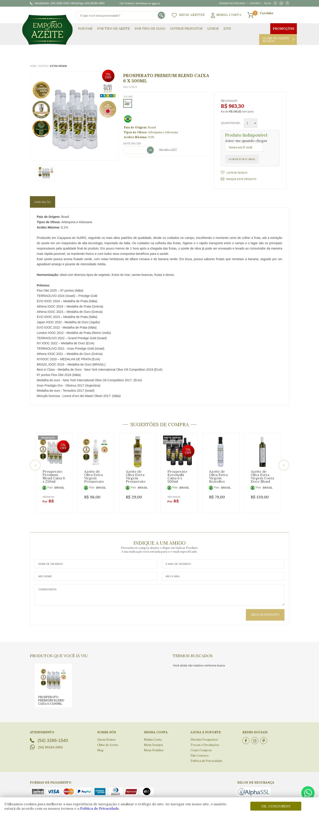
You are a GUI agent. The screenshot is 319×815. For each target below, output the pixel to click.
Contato (255, 3)
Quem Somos (106, 734)
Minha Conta (228, 15)
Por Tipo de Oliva (150, 29)
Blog (267, 3)
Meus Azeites (192, 15)
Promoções (283, 29)
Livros (213, 29)
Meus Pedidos (153, 745)
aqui (154, 3)
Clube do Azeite (278, 39)
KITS (227, 29)
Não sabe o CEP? (168, 149)
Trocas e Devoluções (205, 739)
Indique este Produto (238, 179)
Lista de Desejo (236, 172)
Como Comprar (201, 745)
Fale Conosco (200, 750)
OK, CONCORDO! (275, 806)
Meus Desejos (153, 739)
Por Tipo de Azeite (113, 29)
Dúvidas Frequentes (204, 734)
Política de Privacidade (99, 808)
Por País (85, 29)
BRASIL (59, 487)
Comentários (159, 589)
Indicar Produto (265, 609)
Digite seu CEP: (132, 143)
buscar (161, 15)
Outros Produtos (186, 29)
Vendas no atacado (232, 3)
